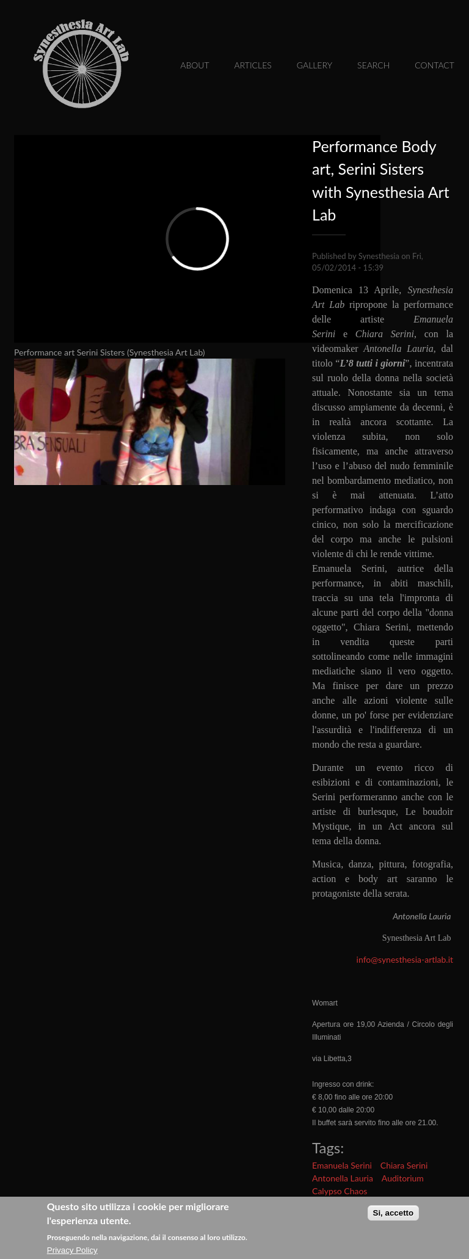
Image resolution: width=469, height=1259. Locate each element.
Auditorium (403, 1178)
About (194, 65)
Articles (253, 65)
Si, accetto (393, 1213)
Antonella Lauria (342, 1178)
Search (373, 65)
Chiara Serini (404, 1165)
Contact (434, 65)
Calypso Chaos (339, 1191)
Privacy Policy (72, 1251)
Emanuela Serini (342, 1165)
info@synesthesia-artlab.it (405, 959)
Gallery (314, 65)
